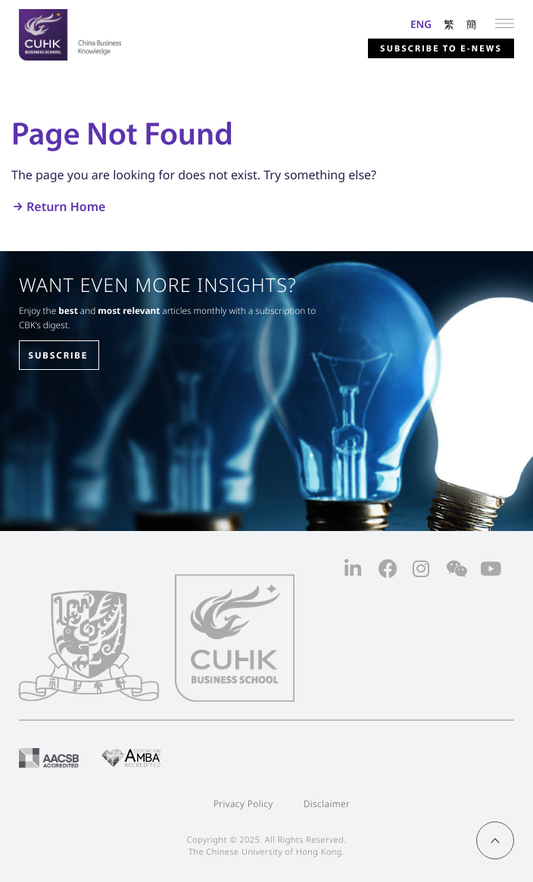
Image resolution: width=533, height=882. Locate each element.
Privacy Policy (243, 803)
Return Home (65, 206)
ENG (421, 24)
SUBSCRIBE (58, 355)
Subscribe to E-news (441, 48)
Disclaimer (327, 803)
